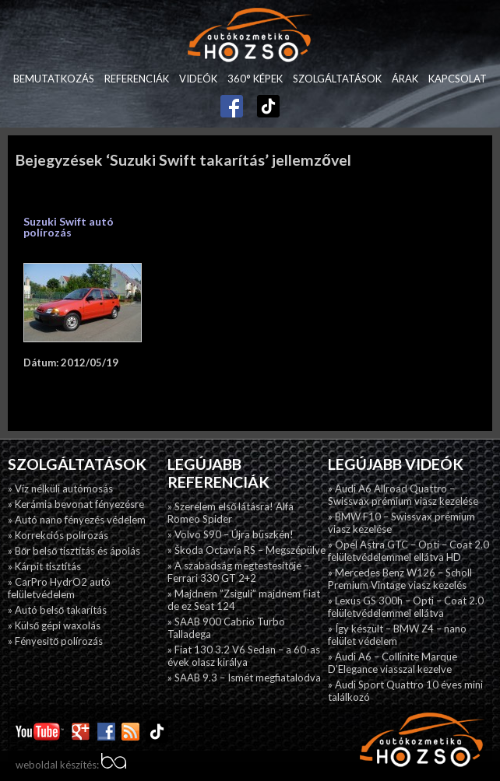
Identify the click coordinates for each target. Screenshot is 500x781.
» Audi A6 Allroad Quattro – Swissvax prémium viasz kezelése (403, 494)
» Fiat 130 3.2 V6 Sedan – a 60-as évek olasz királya (243, 655)
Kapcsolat (457, 78)
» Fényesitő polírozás (55, 641)
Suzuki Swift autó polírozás (68, 227)
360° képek (255, 78)
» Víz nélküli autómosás (60, 488)
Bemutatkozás (53, 78)
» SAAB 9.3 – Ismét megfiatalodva (244, 677)
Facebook (232, 100)
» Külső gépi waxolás (54, 625)
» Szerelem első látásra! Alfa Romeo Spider (230, 512)
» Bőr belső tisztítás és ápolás (74, 551)
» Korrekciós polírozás (58, 535)
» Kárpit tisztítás (44, 566)
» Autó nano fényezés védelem (77, 519)
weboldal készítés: (71, 764)
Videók (198, 78)
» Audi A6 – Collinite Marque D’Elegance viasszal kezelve (392, 662)
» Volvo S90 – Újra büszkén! (230, 534)
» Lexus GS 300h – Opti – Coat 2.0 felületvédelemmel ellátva (406, 606)
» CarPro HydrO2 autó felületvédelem (59, 588)
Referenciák (136, 78)
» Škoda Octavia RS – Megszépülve (246, 550)
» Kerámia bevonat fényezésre (76, 504)
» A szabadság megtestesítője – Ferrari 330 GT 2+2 (238, 571)
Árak (405, 78)
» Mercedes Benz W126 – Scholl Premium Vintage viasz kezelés (400, 578)
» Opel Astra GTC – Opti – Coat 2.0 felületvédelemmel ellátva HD (408, 550)
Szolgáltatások (337, 78)
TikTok (261, 104)
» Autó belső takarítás (57, 610)
